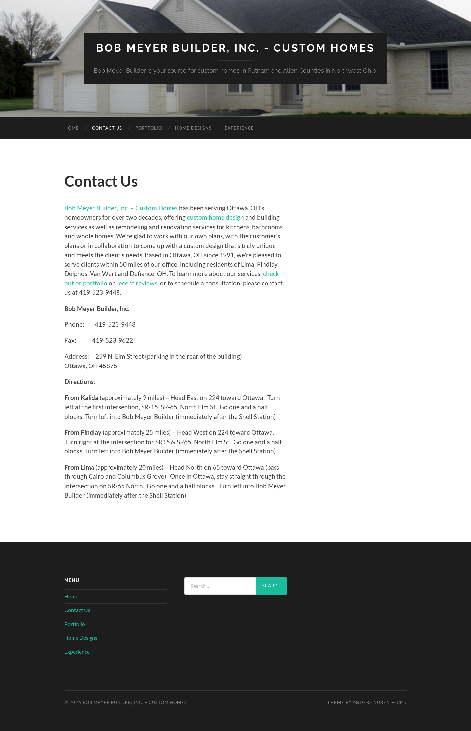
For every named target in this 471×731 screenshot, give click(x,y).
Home (72, 128)
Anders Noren (371, 702)
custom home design (215, 217)
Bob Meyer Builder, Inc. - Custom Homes (235, 48)
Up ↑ (401, 702)
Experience (239, 128)
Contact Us (107, 128)
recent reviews (136, 283)
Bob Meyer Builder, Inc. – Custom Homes (121, 208)
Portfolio (148, 128)
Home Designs (193, 128)
